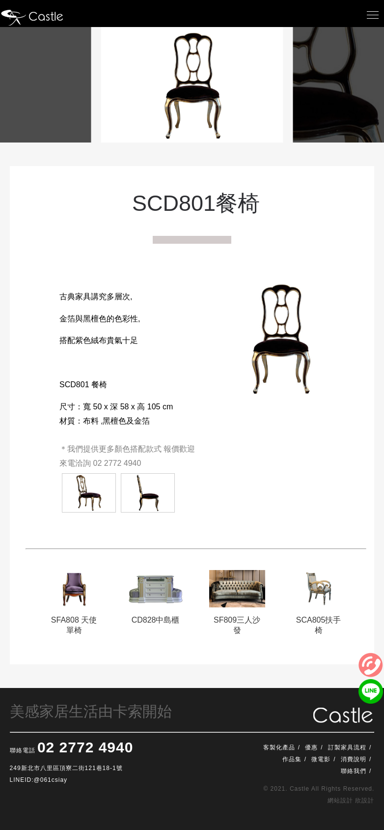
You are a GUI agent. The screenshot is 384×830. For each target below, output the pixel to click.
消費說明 (353, 759)
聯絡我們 (353, 771)
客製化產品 (279, 747)
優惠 (311, 747)
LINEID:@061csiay (39, 779)
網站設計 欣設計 (351, 800)
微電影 (320, 759)
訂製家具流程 (347, 747)
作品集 (292, 759)
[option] (74, 607)
